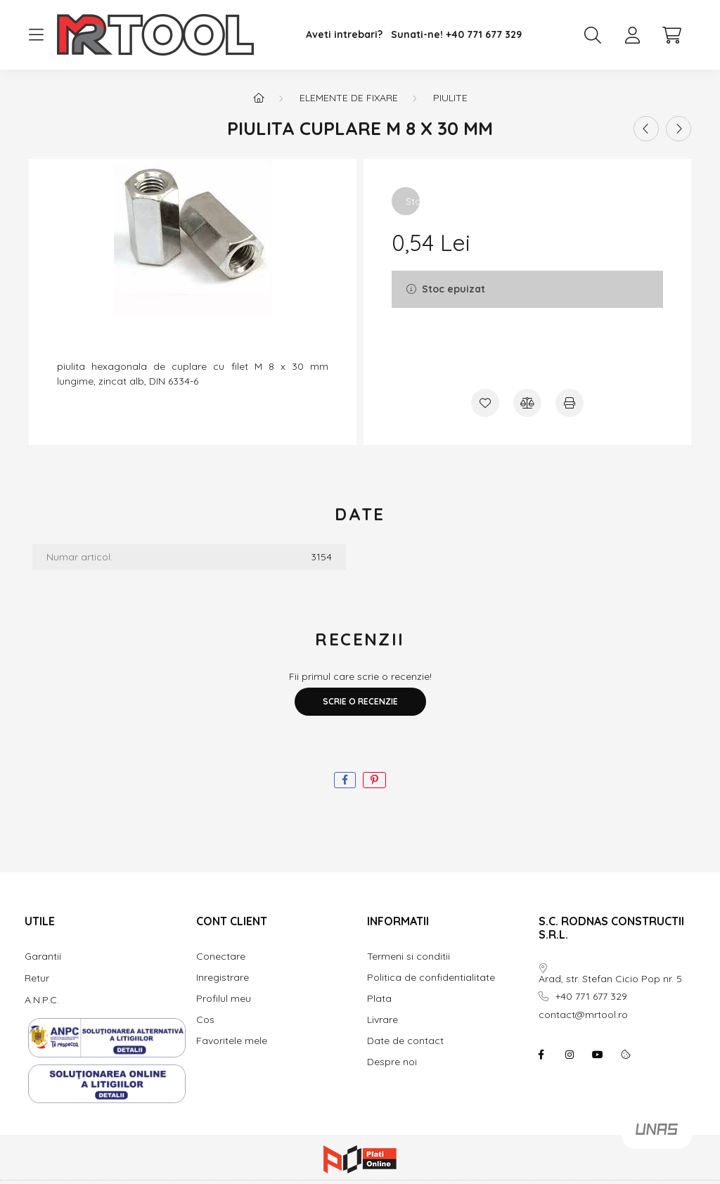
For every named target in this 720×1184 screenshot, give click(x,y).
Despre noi (392, 1062)
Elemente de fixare (349, 97)
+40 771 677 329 (484, 35)
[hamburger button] (36, 35)
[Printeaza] (569, 403)
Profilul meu (223, 999)
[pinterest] (374, 780)
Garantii (43, 956)
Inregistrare (222, 978)
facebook (541, 1055)
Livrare (382, 1020)
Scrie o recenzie (360, 701)
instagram (569, 1055)
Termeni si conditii (408, 957)
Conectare (220, 957)
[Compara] (527, 403)
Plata (379, 999)
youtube (598, 1055)
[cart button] (671, 35)
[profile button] (632, 35)
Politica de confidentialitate (431, 978)
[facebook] (345, 780)
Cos (205, 1020)
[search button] (593, 35)
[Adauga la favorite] (485, 403)
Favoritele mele (231, 1041)
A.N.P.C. (42, 999)
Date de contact (405, 1041)
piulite (450, 97)
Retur (37, 978)
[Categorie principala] (258, 97)
